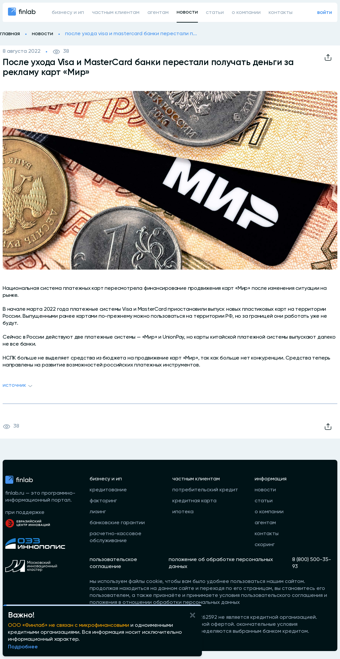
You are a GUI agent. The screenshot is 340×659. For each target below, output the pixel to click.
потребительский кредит (205, 490)
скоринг (265, 544)
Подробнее (23, 647)
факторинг (103, 501)
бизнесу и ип (68, 12)
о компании (246, 12)
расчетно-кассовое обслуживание (115, 537)
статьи (215, 12)
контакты (281, 12)
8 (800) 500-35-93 (311, 563)
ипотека (183, 512)
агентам (158, 12)
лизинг (98, 512)
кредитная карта (194, 501)
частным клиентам (115, 12)
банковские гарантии (117, 523)
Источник (18, 386)
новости (187, 12)
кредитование (108, 490)
